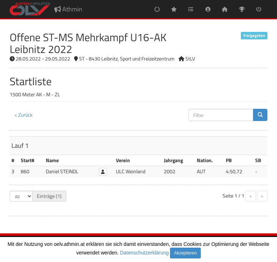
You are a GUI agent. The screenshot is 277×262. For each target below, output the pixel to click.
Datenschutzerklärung (144, 253)
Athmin (68, 9)
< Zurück (23, 114)
